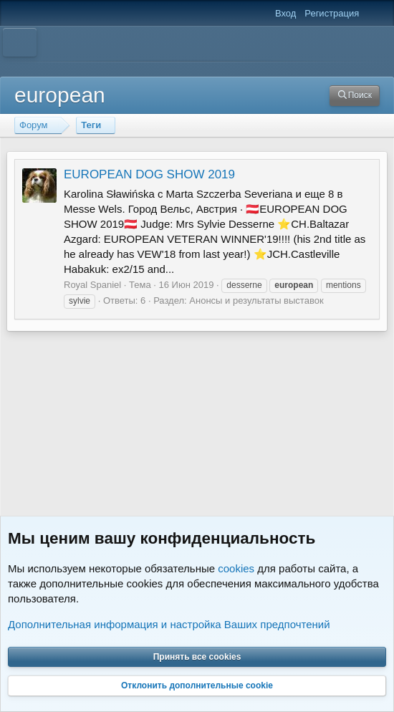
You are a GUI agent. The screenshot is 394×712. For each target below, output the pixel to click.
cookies (236, 568)
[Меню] (20, 42)
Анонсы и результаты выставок (256, 300)
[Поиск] (355, 95)
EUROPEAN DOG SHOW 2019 (149, 174)
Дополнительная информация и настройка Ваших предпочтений (169, 623)
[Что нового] (373, 13)
